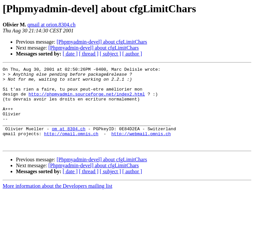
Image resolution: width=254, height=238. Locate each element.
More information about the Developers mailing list (57, 202)
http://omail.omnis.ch (71, 147)
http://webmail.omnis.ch (141, 147)
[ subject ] (110, 54)
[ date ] (70, 54)
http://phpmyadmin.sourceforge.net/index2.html (87, 100)
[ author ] (132, 54)
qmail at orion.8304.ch (52, 24)
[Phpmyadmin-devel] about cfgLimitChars (102, 42)
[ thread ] (88, 54)
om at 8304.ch (68, 141)
